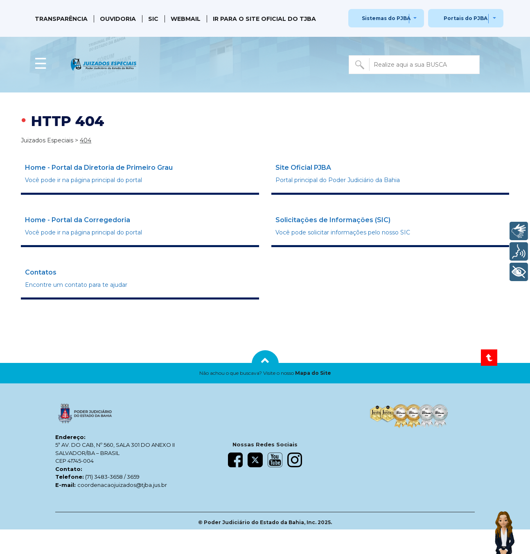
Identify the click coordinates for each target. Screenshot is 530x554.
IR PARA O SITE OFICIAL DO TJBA (264, 19)
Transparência (61, 19)
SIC (153, 19)
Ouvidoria (118, 19)
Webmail (186, 19)
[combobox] (414, 64)
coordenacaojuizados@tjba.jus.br (122, 485)
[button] (265, 373)
